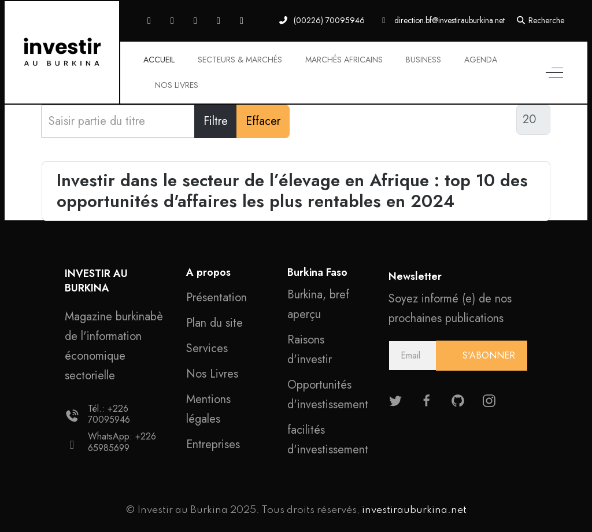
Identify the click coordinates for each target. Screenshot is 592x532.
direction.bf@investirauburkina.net (449, 20)
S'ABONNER (487, 355)
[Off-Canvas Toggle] (554, 73)
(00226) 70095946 (329, 20)
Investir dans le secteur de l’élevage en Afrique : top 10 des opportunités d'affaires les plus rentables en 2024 (292, 190)
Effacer (263, 121)
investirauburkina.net (414, 510)
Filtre (216, 121)
